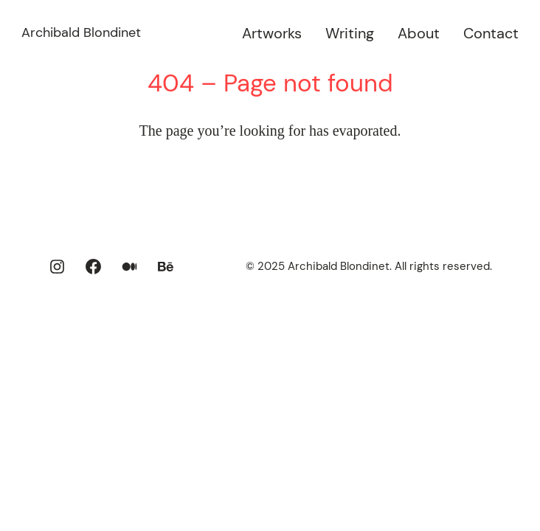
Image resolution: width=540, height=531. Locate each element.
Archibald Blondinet (81, 32)
